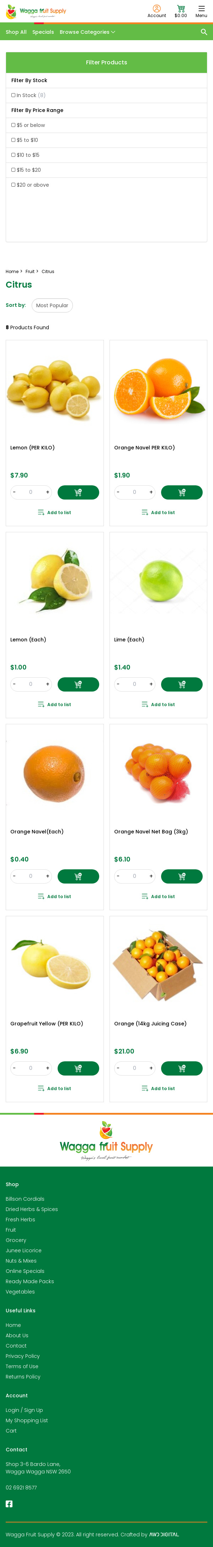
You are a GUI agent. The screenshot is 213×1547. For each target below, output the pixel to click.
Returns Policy (23, 1376)
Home (13, 1325)
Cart (11, 1430)
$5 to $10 (27, 140)
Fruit (11, 1229)
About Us (17, 1335)
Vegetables (20, 1291)
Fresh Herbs (20, 1219)
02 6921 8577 (21, 1487)
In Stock (31, 95)
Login (12, 1410)
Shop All (16, 32)
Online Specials (25, 1271)
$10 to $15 (28, 155)
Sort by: (16, 305)
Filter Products (106, 62)
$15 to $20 (29, 170)
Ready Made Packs (30, 1281)
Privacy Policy (23, 1356)
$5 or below (31, 125)
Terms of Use (22, 1366)
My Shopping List (27, 1420)
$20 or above (33, 184)
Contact (16, 1345)
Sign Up (33, 1410)
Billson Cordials (25, 1198)
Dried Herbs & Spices (32, 1209)
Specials (43, 32)
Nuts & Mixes (21, 1260)
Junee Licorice (24, 1250)
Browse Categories (87, 32)
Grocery (16, 1240)
